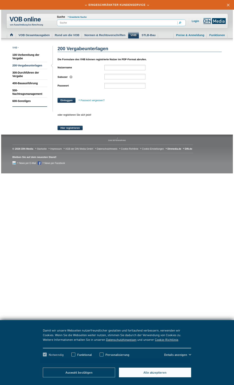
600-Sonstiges (21, 101)
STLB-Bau (149, 35)
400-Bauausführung (25, 83)
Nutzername (65, 67)
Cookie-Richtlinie (166, 339)
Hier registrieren (70, 127)
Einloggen (66, 100)
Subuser (64, 76)
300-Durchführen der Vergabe (25, 74)
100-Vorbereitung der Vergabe (25, 56)
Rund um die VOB (67, 35)
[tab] (117, 5)
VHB (134, 35)
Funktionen (217, 35)
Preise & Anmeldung (190, 35)
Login (195, 21)
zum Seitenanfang (117, 140)
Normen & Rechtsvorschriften (104, 35)
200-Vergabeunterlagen (27, 65)
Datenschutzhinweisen (121, 339)
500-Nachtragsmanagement (27, 92)
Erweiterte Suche (78, 17)
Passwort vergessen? (92, 100)
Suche (61, 16)
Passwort (63, 85)
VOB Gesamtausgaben (34, 35)
